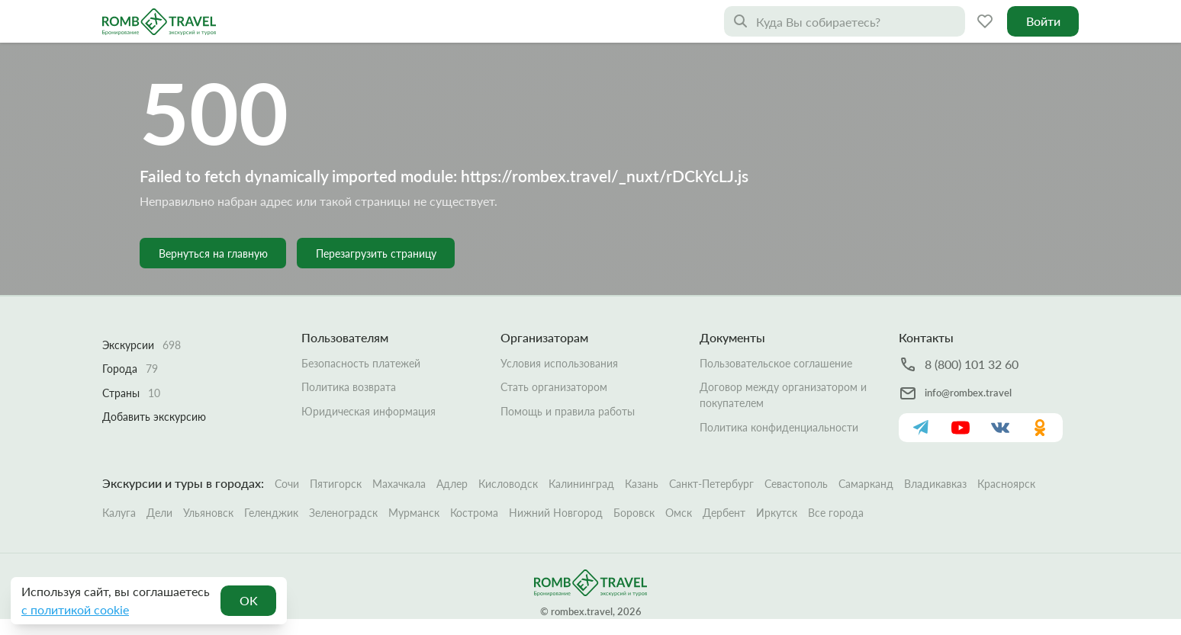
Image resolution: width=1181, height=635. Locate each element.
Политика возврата (348, 386)
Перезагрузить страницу (376, 253)
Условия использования (559, 363)
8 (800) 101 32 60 (971, 364)
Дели (159, 512)
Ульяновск (208, 512)
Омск (678, 512)
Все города (836, 512)
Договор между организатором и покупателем (783, 394)
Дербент (724, 512)
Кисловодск (508, 483)
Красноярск (1006, 483)
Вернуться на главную (213, 253)
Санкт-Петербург (711, 483)
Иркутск (776, 512)
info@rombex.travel (968, 392)
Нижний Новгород (556, 512)
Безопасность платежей (360, 363)
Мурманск (413, 512)
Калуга (119, 512)
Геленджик (271, 512)
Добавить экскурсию (154, 416)
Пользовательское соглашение (776, 363)
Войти (1043, 21)
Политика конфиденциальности (779, 427)
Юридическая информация (368, 411)
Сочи (287, 483)
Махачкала (399, 483)
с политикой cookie (75, 609)
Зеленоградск (343, 512)
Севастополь (796, 483)
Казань (641, 483)
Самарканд (865, 483)
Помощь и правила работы (567, 411)
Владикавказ (935, 483)
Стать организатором (553, 386)
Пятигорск (336, 483)
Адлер (452, 483)
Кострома (474, 512)
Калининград (581, 483)
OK (249, 600)
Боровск (634, 512)
